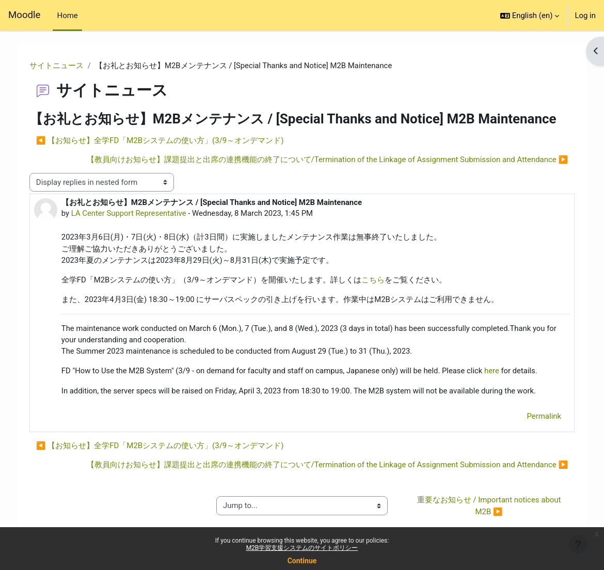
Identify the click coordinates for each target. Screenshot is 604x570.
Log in (585, 15)
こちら (380, 280)
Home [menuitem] (67, 15)
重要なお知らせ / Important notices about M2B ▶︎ (485, 507)
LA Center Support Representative (136, 213)
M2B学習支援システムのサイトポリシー (302, 547)
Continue (302, 561)
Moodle (24, 15)
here (503, 372)
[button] (530, 15)
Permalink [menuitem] (536, 417)
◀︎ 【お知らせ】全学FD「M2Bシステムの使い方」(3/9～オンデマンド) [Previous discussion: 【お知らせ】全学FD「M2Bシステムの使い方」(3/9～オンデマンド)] (167, 141)
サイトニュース (64, 65)
